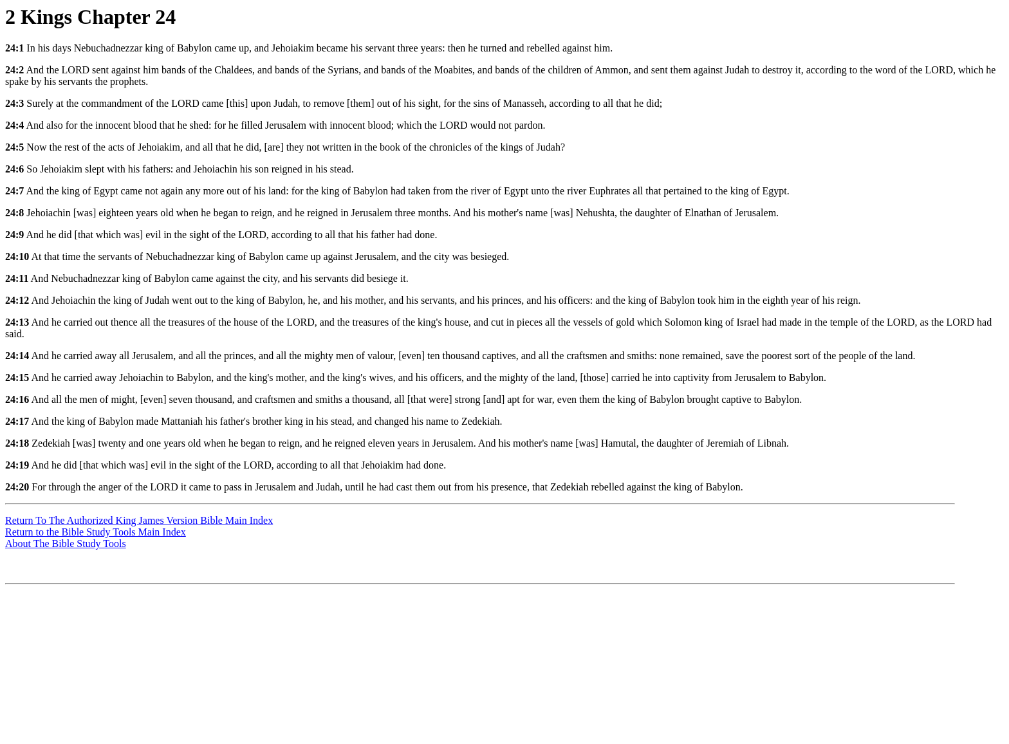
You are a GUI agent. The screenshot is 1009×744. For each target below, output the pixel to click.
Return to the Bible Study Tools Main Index (95, 531)
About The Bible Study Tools (65, 543)
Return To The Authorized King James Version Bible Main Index (139, 520)
